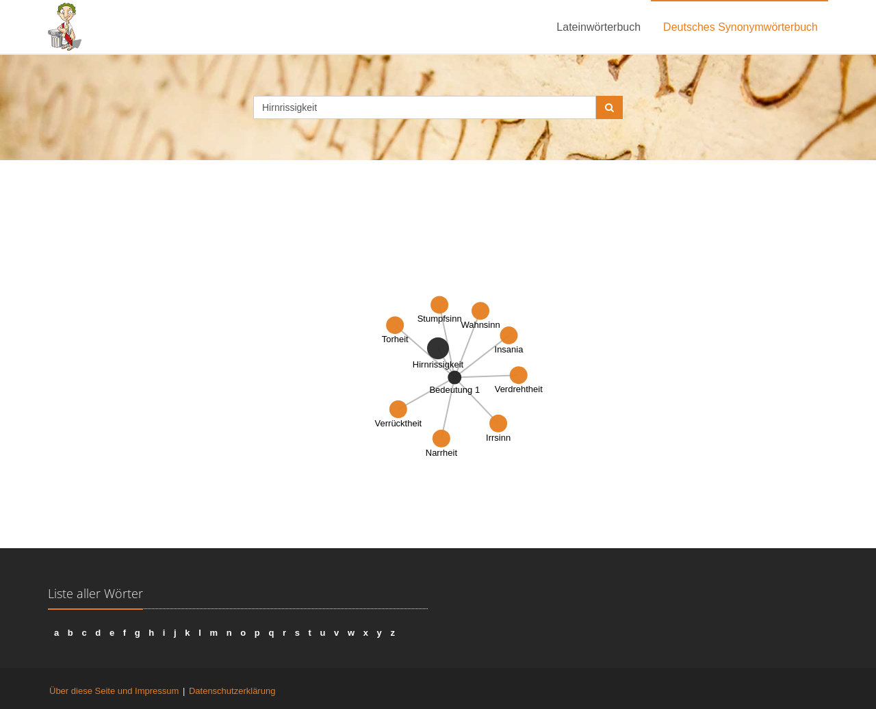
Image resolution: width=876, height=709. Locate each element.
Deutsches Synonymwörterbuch (740, 27)
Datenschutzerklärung (232, 691)
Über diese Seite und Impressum (114, 691)
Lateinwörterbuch (598, 27)
